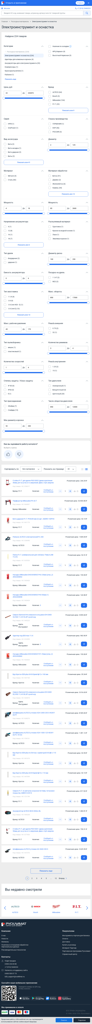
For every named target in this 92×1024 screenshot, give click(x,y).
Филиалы (5, 942)
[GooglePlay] (38, 998)
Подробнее (82, 1020)
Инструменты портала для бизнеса (76, 935)
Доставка (66, 942)
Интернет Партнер (69, 948)
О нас (3, 935)
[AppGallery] (64, 998)
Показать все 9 (68, 110)
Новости (4, 939)
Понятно (64, 1020)
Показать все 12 (68, 194)
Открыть (80, 3)
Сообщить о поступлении (48, 491)
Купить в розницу (69, 945)
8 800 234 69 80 (11, 964)
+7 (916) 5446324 (84, 8)
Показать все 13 (23, 315)
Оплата (65, 939)
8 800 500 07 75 (11, 973)
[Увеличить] (70, 491)
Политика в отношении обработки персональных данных (14, 946)
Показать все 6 (24, 245)
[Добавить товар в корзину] (84, 491)
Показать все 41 (23, 162)
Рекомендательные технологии (13, 950)
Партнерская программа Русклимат (76, 951)
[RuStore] (51, 998)
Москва (5, 8)
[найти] (86, 13)
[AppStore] (24, 998)
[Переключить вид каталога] (82, 469)
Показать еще (10, 79)
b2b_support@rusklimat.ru (15, 977)
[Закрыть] (88, 3)
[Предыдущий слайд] (5, 908)
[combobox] (30, 469)
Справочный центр (69, 954)
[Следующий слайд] (87, 908)
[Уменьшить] (60, 491)
